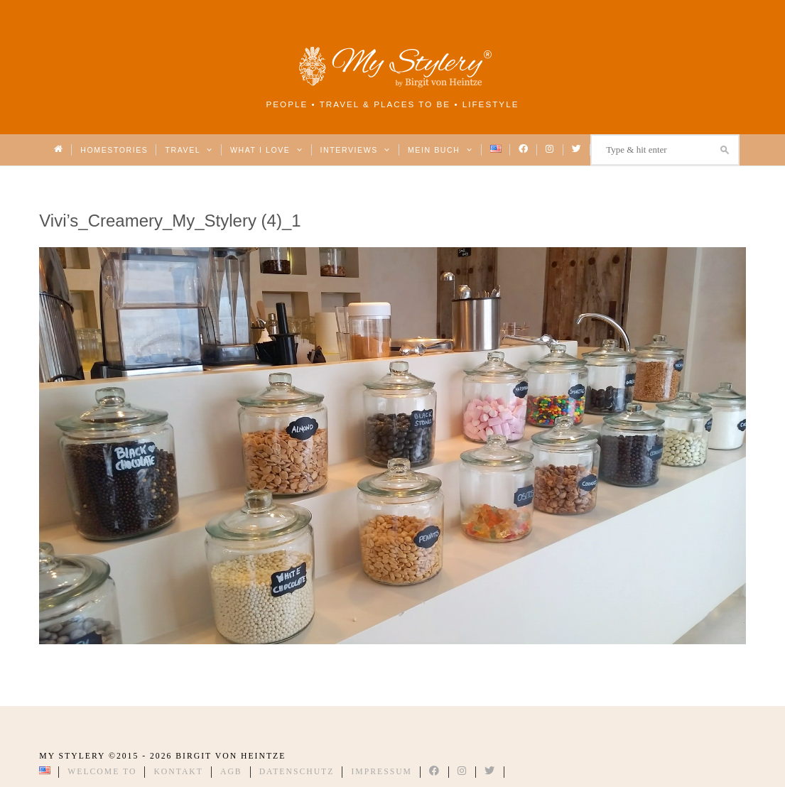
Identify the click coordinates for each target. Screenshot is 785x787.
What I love (266, 150)
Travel (188, 150)
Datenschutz (297, 771)
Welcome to (101, 771)
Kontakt (178, 771)
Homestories (114, 150)
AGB (231, 771)
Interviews (355, 150)
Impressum (381, 771)
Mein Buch (440, 150)
